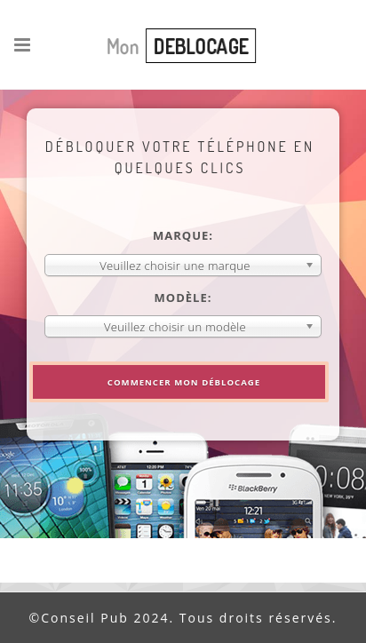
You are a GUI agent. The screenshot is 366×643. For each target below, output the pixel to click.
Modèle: (183, 298)
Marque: (183, 235)
